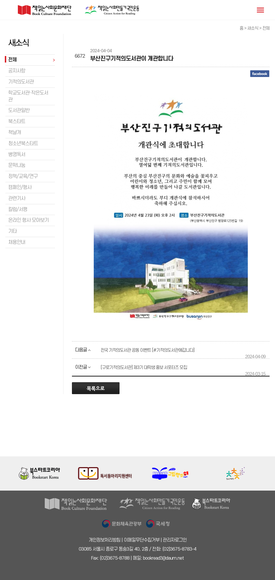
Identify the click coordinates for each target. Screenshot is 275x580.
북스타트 (16, 121)
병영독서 (16, 154)
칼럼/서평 (17, 209)
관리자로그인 (175, 540)
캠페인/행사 (19, 187)
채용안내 (16, 242)
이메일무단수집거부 (141, 540)
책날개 (14, 132)
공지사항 (16, 71)
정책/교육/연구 (23, 176)
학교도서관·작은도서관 (28, 96)
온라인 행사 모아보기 (28, 220)
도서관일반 (18, 110)
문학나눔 (16, 165)
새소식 (252, 28)
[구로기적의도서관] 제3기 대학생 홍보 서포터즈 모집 (144, 367)
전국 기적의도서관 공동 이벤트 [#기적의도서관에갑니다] (147, 350)
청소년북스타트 (23, 143)
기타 (12, 231)
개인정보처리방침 (104, 540)
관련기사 (16, 198)
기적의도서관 (21, 82)
